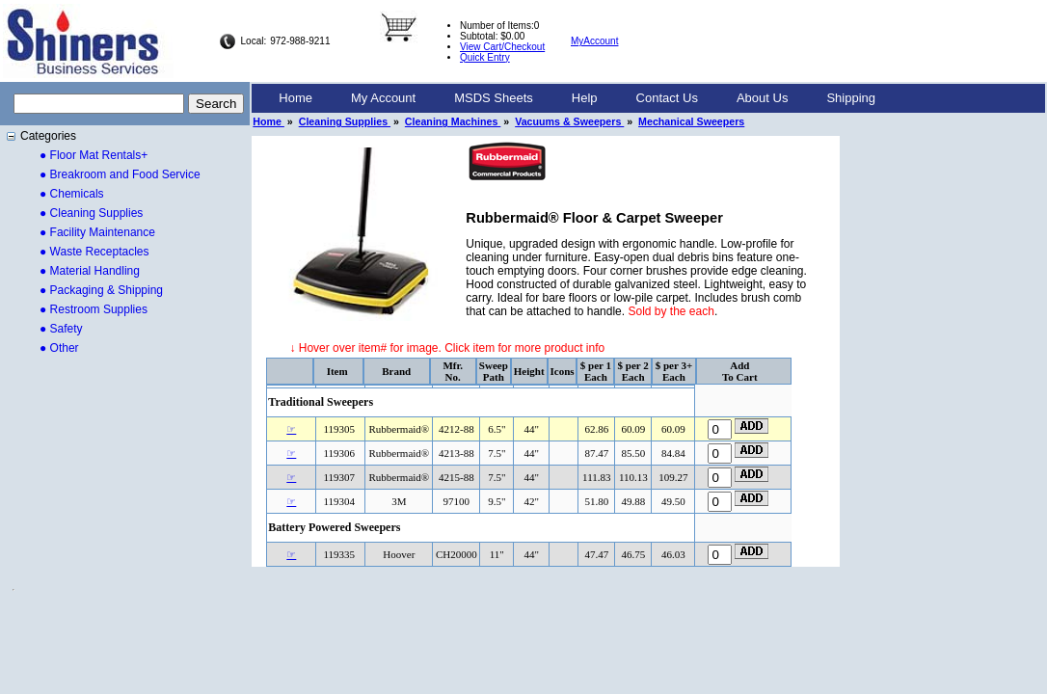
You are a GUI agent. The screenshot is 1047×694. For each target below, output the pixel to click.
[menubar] (577, 98)
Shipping (850, 98)
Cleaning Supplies (344, 121)
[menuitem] (295, 98)
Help (585, 98)
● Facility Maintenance (97, 232)
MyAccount (594, 41)
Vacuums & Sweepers (569, 121)
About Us (762, 98)
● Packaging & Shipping (101, 290)
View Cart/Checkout (502, 46)
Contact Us (667, 98)
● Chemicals (72, 193)
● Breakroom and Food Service (120, 174)
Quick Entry (485, 57)
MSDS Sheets (493, 98)
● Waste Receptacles (94, 251)
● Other (59, 348)
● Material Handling (90, 271)
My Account (383, 98)
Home (295, 98)
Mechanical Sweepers (691, 121)
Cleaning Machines (452, 121)
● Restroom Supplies (94, 309)
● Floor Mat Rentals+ (94, 155)
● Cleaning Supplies (91, 213)
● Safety (61, 328)
